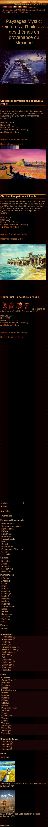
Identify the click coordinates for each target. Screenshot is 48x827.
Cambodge (6, 594)
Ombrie (4, 721)
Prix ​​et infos (11, 132)
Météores (5, 599)
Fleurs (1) (6, 642)
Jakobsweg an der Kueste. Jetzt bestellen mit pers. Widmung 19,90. (23, 785)
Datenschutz (6, 826)
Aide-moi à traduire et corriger (14, 139)
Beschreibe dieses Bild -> (12, 144)
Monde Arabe (7, 524)
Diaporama (30, 10)
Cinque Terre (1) (8, 680)
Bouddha (5, 561)
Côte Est (5, 703)
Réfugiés (5, 531)
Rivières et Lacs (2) (10, 649)
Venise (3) (6, 731)
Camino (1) (7, 744)
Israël (3, 586)
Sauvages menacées (10, 526)
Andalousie (6, 581)
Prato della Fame (9, 708)
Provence (5, 629)
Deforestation (7, 529)
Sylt (3, 657)
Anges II (5, 566)
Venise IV (5, 733)
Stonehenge (6, 614)
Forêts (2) (6, 670)
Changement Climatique (12, 549)
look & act (14, 12)
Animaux (5, 757)
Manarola (5, 683)
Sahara (4, 611)
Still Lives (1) (8, 655)
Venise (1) (6, 726)
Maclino (4, 693)
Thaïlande (5, 619)
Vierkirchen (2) (8, 662)
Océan (4, 609)
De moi (40, 10)
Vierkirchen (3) (8, 665)
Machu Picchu (7, 596)
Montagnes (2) (8, 639)
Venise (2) (6, 728)
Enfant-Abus (7, 547)
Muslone (5, 698)
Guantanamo (7, 536)
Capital (4, 544)
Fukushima (6, 534)
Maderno (5, 695)
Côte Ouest (6, 716)
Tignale (4, 713)
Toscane (5, 718)
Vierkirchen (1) (8, 660)
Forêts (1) (6, 667)
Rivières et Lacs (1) (10, 647)
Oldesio (4, 700)
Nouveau (32, 8)
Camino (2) (7, 746)
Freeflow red (7, 569)
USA (3, 622)
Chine (4, 583)
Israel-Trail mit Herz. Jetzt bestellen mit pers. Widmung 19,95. (20, 815)
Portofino (5, 685)
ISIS (3, 541)
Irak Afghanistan (8, 539)
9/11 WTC (6, 554)
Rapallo (4, 688)
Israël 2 (4, 588)
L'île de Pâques (8, 606)
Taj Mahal (5, 617)
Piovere (4, 705)
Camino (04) (7, 741)
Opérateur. (25, 12)
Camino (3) (7, 749)
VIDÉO (20, 10)
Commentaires (9, 10)
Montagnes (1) (8, 637)
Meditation (6, 571)
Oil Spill (4, 552)
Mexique (5, 601)
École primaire (8, 652)
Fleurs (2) (6, 644)
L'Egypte (5, 578)
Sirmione (5, 710)
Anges (4, 564)
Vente (5, 12)
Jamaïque (5, 591)
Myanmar (5, 604)
